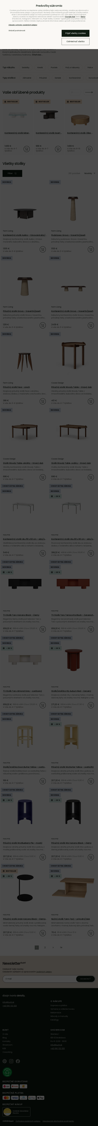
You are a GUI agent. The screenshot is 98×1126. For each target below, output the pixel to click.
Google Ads (70, 16)
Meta (83, 16)
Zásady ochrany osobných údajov (23, 25)
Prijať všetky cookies (75, 33)
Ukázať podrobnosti (17, 31)
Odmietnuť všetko (75, 41)
